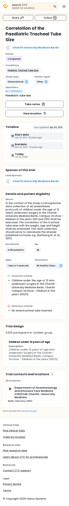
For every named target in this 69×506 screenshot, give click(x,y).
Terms (7, 490)
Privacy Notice (12, 484)
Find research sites (15, 450)
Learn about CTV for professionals (25, 457)
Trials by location (14, 437)
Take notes (35, 104)
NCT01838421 (14, 91)
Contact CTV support (17, 470)
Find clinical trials (14, 430)
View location (35, 113)
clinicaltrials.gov (29, 411)
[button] (23, 70)
